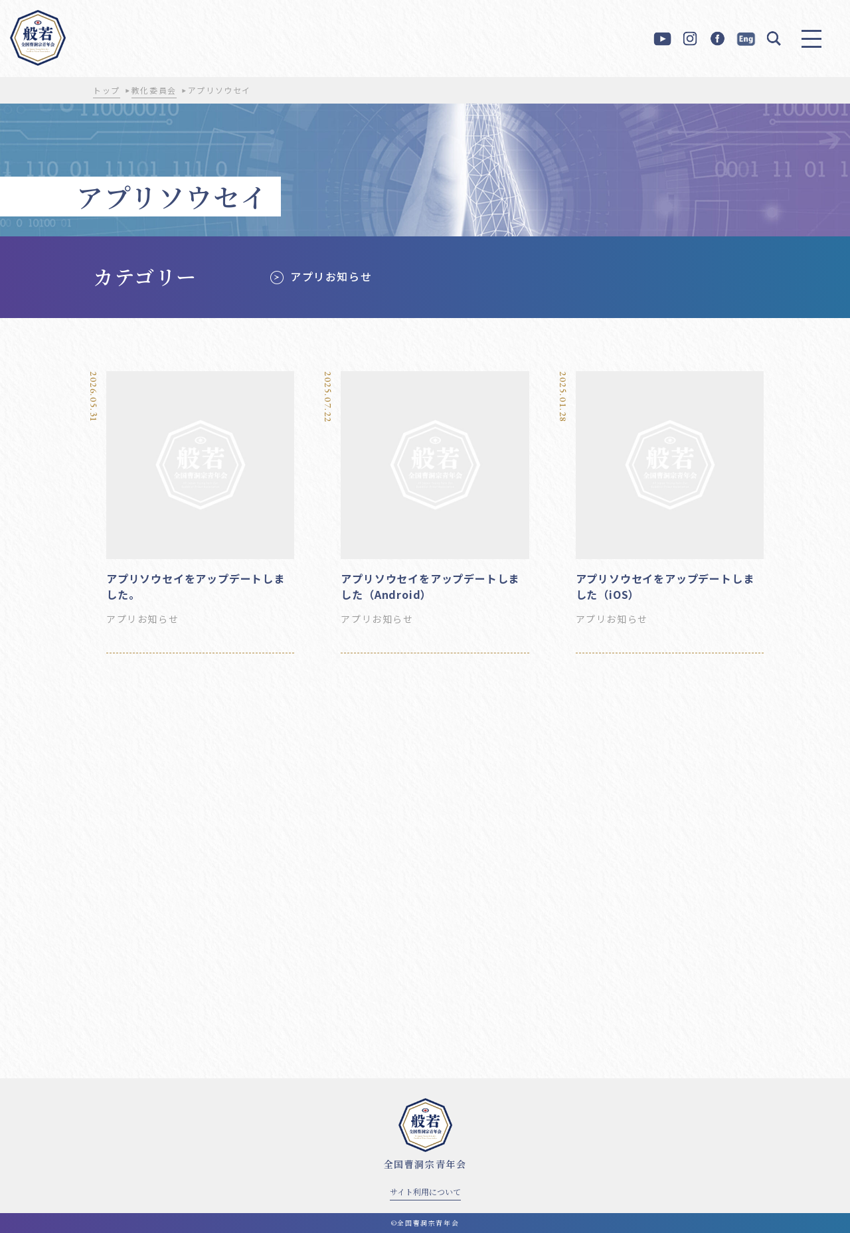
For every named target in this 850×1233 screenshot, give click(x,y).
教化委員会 (154, 90)
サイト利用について (425, 1191)
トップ (106, 90)
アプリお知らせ (331, 276)
